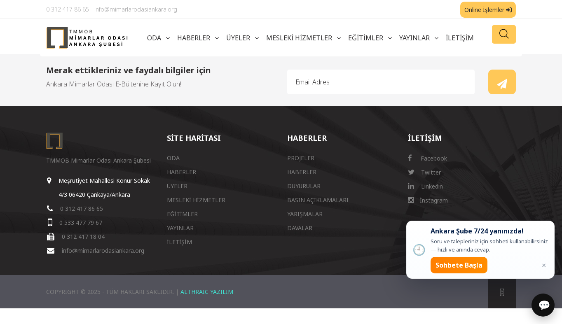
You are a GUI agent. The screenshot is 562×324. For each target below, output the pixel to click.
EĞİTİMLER (365, 38)
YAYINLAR (414, 38)
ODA (154, 38)
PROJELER (300, 158)
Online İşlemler (488, 10)
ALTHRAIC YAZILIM (206, 292)
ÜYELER (238, 38)
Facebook (427, 158)
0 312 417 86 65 (67, 9)
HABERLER (193, 38)
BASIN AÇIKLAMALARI (318, 200)
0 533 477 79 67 (80, 222)
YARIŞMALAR (305, 214)
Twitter (424, 172)
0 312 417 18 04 (83, 236)
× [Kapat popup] (544, 265)
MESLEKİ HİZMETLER (299, 38)
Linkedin (425, 186)
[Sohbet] (543, 305)
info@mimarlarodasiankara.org (135, 9)
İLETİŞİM (460, 38)
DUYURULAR (304, 186)
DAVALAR (299, 228)
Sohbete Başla (459, 265)
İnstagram (428, 200)
